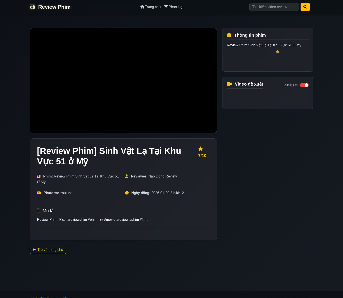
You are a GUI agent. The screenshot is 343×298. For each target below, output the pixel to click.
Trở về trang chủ (48, 249)
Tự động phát (290, 84)
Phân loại (173, 7)
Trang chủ (150, 7)
